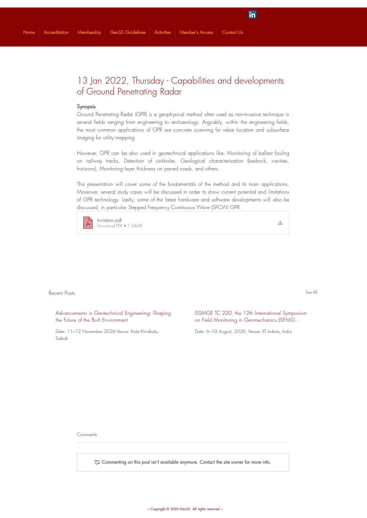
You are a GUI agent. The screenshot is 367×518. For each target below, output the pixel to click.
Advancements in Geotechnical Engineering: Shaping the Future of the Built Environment (113, 316)
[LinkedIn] (252, 14)
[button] (56, 32)
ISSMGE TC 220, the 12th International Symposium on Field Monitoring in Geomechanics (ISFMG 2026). (251, 316)
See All (311, 292)
